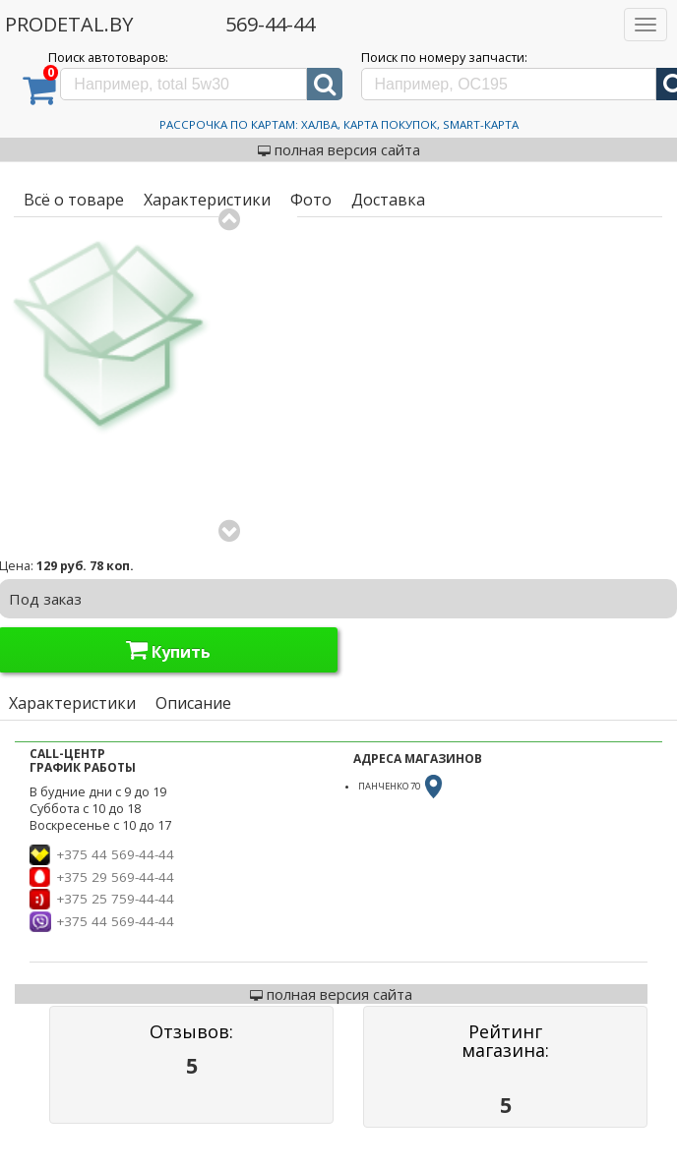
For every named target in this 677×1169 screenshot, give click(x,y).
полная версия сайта (339, 149)
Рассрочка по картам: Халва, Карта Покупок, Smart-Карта (339, 124)
